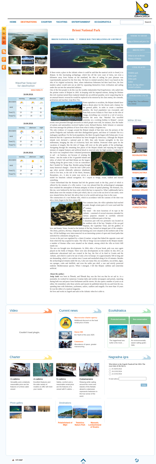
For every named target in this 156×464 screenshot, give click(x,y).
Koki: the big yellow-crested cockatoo (136, 86)
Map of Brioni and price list (138, 41)
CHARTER (46, 22)
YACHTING (61, 22)
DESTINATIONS (29, 22)
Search (148, 22)
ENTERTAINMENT (81, 22)
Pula (139, 138)
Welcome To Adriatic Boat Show (142, 9)
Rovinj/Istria (139, 155)
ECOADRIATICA (103, 22)
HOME (13, 22)
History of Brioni (134, 59)
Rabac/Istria (139, 172)
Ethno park (132, 79)
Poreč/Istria (139, 207)
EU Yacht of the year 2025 (84, 335)
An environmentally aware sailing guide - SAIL (139, 342)
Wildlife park (133, 73)
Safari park (132, 76)
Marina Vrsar (140, 190)
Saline (130, 82)
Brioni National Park (63, 39)
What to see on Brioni (136, 56)
